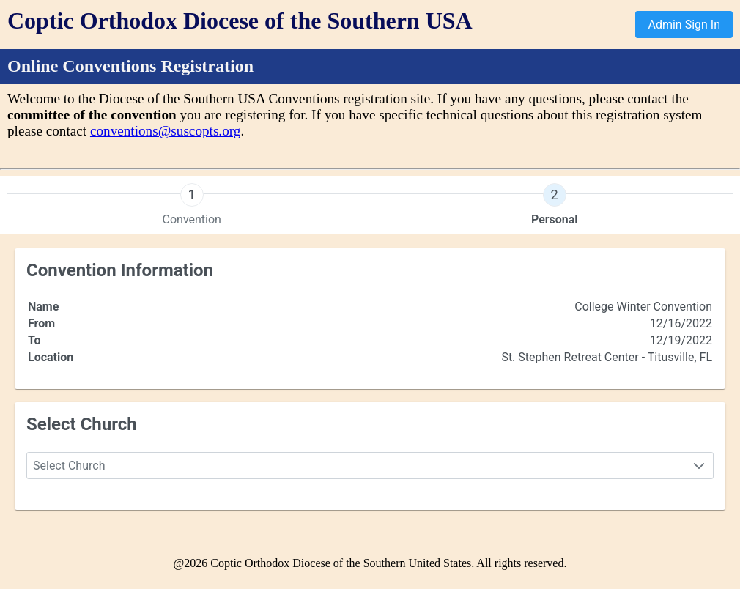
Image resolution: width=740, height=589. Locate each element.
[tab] (191, 204)
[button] (699, 465)
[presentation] (192, 204)
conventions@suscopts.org (165, 130)
